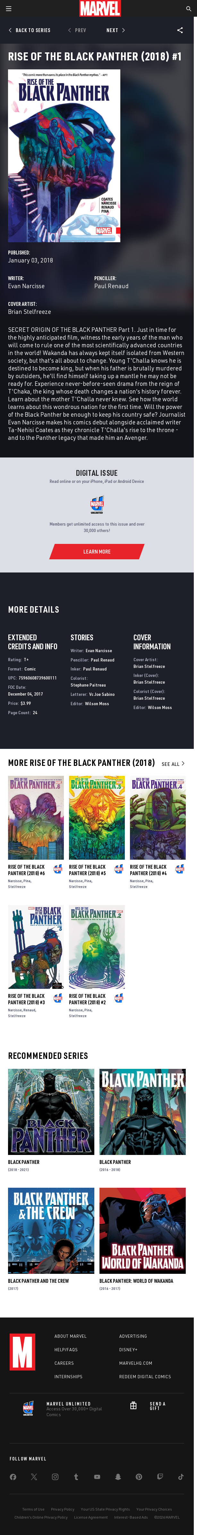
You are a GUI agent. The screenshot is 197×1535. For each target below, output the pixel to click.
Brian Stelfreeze (29, 311)
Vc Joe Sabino (102, 694)
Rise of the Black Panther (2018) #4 (148, 870)
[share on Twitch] (160, 1478)
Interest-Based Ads (131, 1517)
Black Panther (23, 1162)
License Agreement (91, 1517)
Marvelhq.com (135, 1363)
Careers (64, 1363)
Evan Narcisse (26, 285)
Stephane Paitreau (88, 685)
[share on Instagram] (55, 1478)
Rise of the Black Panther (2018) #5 (87, 870)
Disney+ (128, 1349)
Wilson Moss (97, 703)
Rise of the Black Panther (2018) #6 (26, 870)
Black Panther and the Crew (38, 1281)
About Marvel (71, 1336)
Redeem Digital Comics (145, 1376)
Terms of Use (33, 1509)
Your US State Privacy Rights (105, 1509)
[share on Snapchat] (118, 1478)
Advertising (133, 1336)
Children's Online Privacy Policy (41, 1517)
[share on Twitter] (34, 1478)
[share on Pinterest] (139, 1478)
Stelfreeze (17, 886)
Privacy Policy (62, 1509)
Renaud (29, 1009)
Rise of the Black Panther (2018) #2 (87, 999)
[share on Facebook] (13, 1478)
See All (173, 764)
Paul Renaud (111, 285)
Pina (26, 880)
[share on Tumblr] (76, 1478)
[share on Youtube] (97, 1478)
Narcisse (15, 880)
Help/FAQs (66, 1349)
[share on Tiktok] (181, 1478)
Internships (69, 1376)
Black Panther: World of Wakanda (136, 1281)
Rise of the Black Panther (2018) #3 (26, 999)
